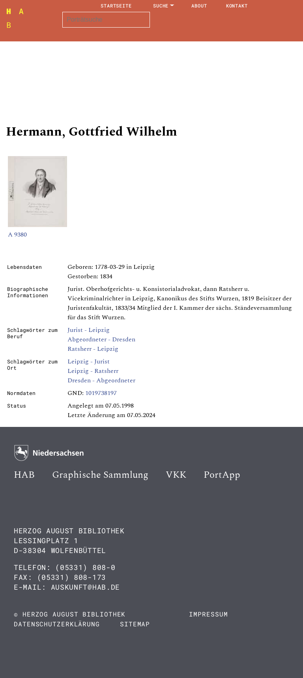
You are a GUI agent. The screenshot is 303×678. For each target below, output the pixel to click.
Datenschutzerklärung (57, 624)
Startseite (116, 5)
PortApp (222, 475)
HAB (24, 475)
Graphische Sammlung (100, 475)
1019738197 (101, 393)
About (199, 5)
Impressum (208, 614)
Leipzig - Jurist (88, 361)
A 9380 (17, 234)
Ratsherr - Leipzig (92, 349)
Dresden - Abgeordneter (101, 380)
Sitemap (135, 624)
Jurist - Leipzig (88, 330)
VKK (176, 475)
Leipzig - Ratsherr (92, 371)
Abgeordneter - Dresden (101, 339)
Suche (161, 5)
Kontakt (237, 5)
